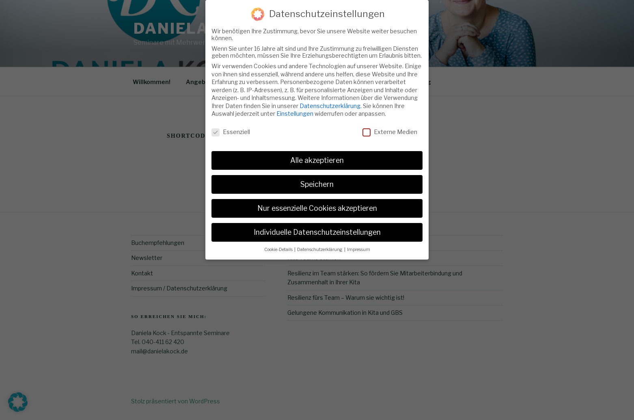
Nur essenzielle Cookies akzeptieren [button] (317, 203)
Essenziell (230, 126)
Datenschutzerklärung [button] (320, 244)
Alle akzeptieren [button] (317, 155)
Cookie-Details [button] (278, 244)
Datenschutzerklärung (330, 100)
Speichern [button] (317, 179)
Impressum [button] (358, 244)
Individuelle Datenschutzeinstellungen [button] (317, 227)
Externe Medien (389, 126)
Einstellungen (294, 108)
